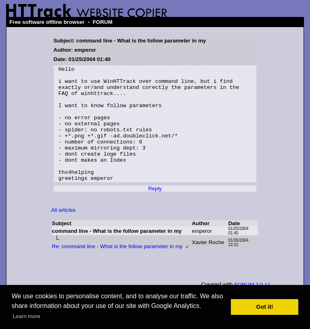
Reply (155, 212)
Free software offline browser (46, 22)
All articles (63, 233)
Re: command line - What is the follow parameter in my (117, 269)
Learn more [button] (26, 316)
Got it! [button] (264, 307)
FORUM (103, 22)
